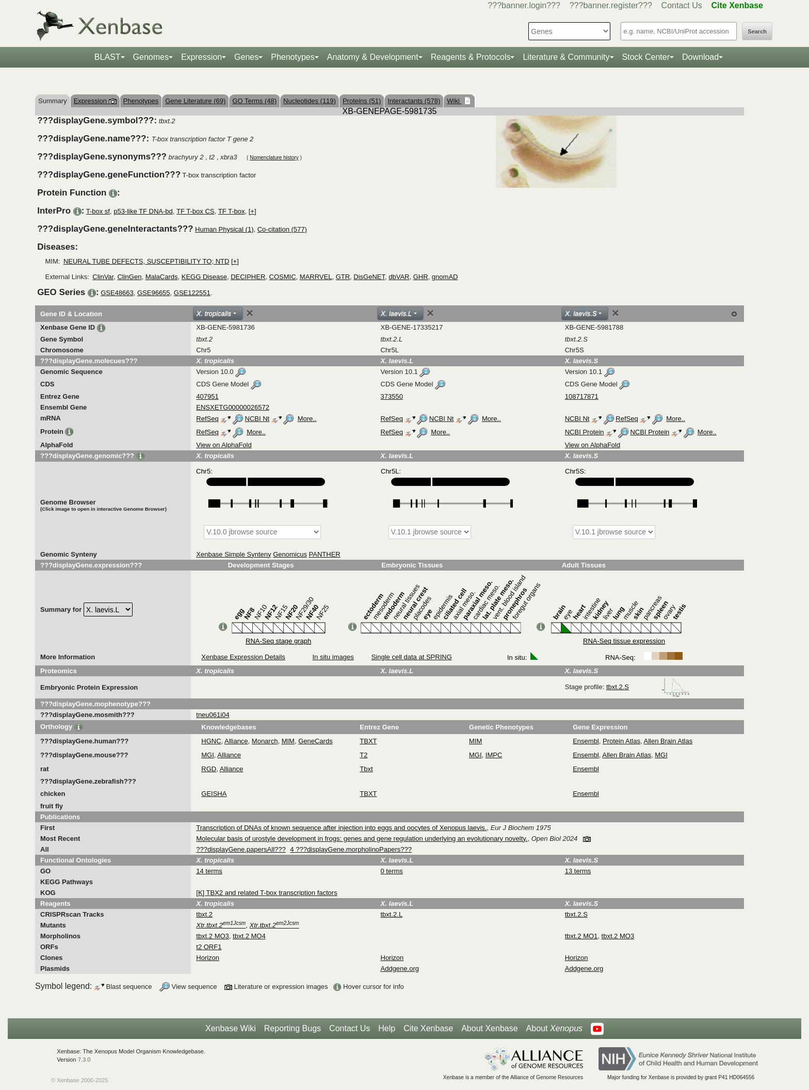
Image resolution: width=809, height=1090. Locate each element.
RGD (208, 769)
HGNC (211, 741)
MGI (207, 755)
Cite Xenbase (428, 1028)
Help (386, 1028)
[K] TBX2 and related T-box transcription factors (266, 893)
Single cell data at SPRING (411, 657)
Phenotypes (293, 57)
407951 (207, 396)
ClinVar (103, 277)
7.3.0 (84, 1059)
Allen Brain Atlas (668, 741)
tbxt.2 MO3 (212, 936)
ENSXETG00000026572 (232, 407)
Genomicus (290, 554)
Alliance (236, 741)
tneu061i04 (212, 715)
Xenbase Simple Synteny (233, 554)
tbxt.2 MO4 (249, 936)
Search (757, 31)
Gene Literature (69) (195, 101)
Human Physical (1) (224, 229)
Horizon (207, 958)
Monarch (265, 741)
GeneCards (315, 741)
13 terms (578, 871)
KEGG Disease (204, 277)
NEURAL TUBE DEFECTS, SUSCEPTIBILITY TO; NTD (146, 261)
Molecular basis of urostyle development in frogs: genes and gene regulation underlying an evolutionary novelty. (361, 838)
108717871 (581, 396)
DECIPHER (248, 277)
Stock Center (646, 57)
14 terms (209, 871)
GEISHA (213, 794)
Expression (201, 57)
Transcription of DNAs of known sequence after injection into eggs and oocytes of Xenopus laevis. (341, 828)
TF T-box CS (195, 211)
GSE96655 (153, 293)
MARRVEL (316, 277)
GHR (420, 277)
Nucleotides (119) (309, 101)
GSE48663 (117, 293)
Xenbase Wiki (230, 1028)
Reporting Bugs (292, 1028)
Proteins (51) (362, 101)
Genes (246, 57)
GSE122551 (192, 293)
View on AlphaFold (223, 445)
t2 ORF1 (208, 947)
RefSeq (207, 418)
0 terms (392, 871)
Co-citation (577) (282, 229)
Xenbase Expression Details (243, 657)
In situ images (332, 657)
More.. (307, 418)
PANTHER (325, 554)
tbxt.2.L (392, 914)
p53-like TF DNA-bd (143, 211)
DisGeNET (369, 277)
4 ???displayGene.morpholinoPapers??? (351, 849)
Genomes (151, 57)
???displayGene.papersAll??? (240, 849)
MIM (288, 741)
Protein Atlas (621, 741)
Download (700, 57)
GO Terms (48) (254, 101)
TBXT (368, 741)
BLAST (107, 57)
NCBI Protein (584, 432)
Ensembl (586, 741)
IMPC (494, 755)
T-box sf (98, 211)
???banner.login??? (524, 5)
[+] (252, 211)
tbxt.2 (204, 914)
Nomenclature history (274, 157)
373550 (392, 396)
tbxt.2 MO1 (581, 936)
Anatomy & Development (372, 57)
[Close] (249, 313)
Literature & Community (566, 57)
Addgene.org (400, 968)
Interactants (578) (413, 101)
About (554, 1028)
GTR (343, 277)
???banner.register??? (611, 5)
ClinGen (129, 277)
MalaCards (161, 277)
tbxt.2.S (648, 687)
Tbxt (366, 769)
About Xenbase (489, 1028)
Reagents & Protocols (471, 57)
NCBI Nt (257, 418)
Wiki (454, 101)
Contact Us (681, 5)
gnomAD (445, 277)
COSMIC (282, 277)
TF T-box (231, 211)
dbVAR (399, 277)
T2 (363, 755)
